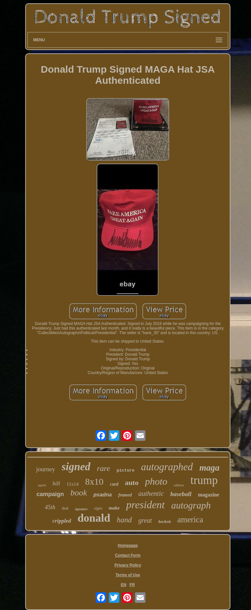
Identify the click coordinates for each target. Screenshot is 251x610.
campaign (50, 494)
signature (81, 509)
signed (76, 467)
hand (124, 520)
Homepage (128, 545)
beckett (165, 521)
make (114, 508)
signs (98, 508)
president (145, 505)
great (145, 520)
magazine (208, 494)
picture (126, 470)
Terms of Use (127, 575)
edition (179, 485)
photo (156, 481)
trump (204, 480)
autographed (167, 467)
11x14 (73, 484)
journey (45, 469)
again (42, 485)
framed (125, 495)
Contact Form (128, 555)
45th (50, 507)
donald (93, 518)
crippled (62, 521)
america (190, 519)
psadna (102, 494)
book (78, 492)
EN (123, 585)
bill (56, 483)
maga (209, 468)
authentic (151, 493)
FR (132, 585)
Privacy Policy (127, 565)
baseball (180, 494)
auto (132, 482)
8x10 (94, 481)
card (114, 484)
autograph (191, 505)
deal (65, 508)
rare (103, 468)
